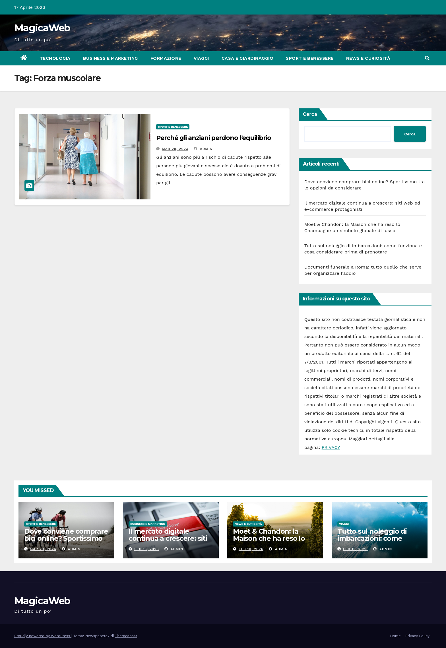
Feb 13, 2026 (146, 549)
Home (395, 636)
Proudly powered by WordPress (42, 636)
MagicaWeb (42, 28)
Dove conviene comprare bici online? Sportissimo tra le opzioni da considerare (66, 542)
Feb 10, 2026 (251, 549)
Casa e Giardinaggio (248, 58)
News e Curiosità (368, 58)
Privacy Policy (417, 636)
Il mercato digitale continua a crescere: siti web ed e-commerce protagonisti (168, 542)
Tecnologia (55, 58)
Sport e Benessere (310, 58)
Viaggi (201, 58)
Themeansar (126, 636)
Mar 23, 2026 (43, 549)
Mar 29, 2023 (175, 149)
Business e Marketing (110, 58)
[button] (427, 58)
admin (203, 149)
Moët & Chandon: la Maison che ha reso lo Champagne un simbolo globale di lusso (273, 542)
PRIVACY (331, 447)
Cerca (310, 114)
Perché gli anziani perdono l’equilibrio (213, 138)
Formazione (165, 58)
